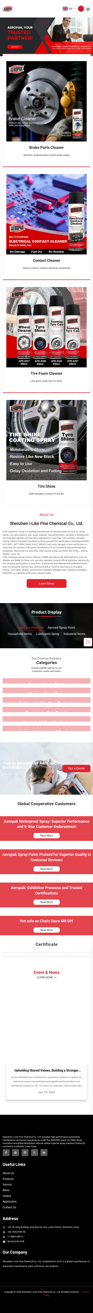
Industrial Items (74, 634)
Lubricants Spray (47, 634)
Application (10, 1201)
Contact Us (9, 1207)
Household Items (20, 634)
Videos (7, 1196)
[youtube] (15, 1152)
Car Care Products (30, 627)
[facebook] (6, 1152)
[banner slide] (46, 37)
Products (8, 1179)
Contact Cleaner (46, 260)
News (6, 1190)
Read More (46, 835)
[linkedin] (43, 1152)
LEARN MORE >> (46, 977)
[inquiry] (88, 642)
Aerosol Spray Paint (61, 627)
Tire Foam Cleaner (46, 373)
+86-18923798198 (16, 1232)
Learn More (46, 583)
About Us (8, 1173)
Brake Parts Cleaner (46, 147)
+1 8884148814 (15, 1236)
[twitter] (34, 1152)
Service (7, 1184)
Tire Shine (46, 486)
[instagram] (25, 1152)
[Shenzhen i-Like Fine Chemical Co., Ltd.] (46, 594)
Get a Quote (76, 768)
